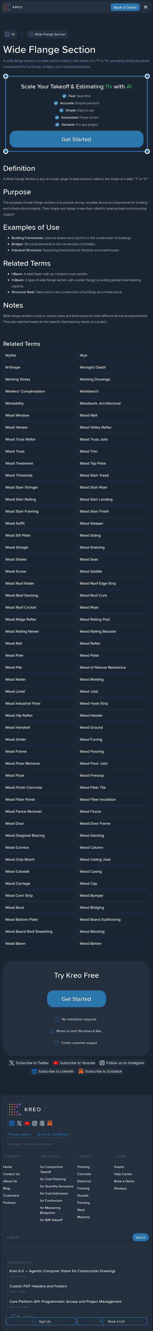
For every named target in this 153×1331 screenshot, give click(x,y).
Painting (83, 1202)
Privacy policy (19, 1134)
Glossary (120, 1188)
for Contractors (51, 1200)
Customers (11, 1195)
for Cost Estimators (54, 1193)
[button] (146, 7)
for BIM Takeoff (51, 1219)
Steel (81, 1209)
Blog (6, 1188)
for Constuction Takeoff (51, 1169)
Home (7, 1166)
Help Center (123, 1174)
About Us (10, 1181)
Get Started (76, 139)
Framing (83, 1188)
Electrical (84, 1181)
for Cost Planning (53, 1179)
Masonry (83, 1217)
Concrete (84, 1174)
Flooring (83, 1166)
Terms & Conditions (53, 1134)
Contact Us (11, 1174)
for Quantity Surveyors (56, 1186)
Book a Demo (125, 7)
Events (119, 1166)
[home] (12, 7)
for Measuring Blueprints (50, 1210)
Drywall (82, 1195)
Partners (9, 1202)
